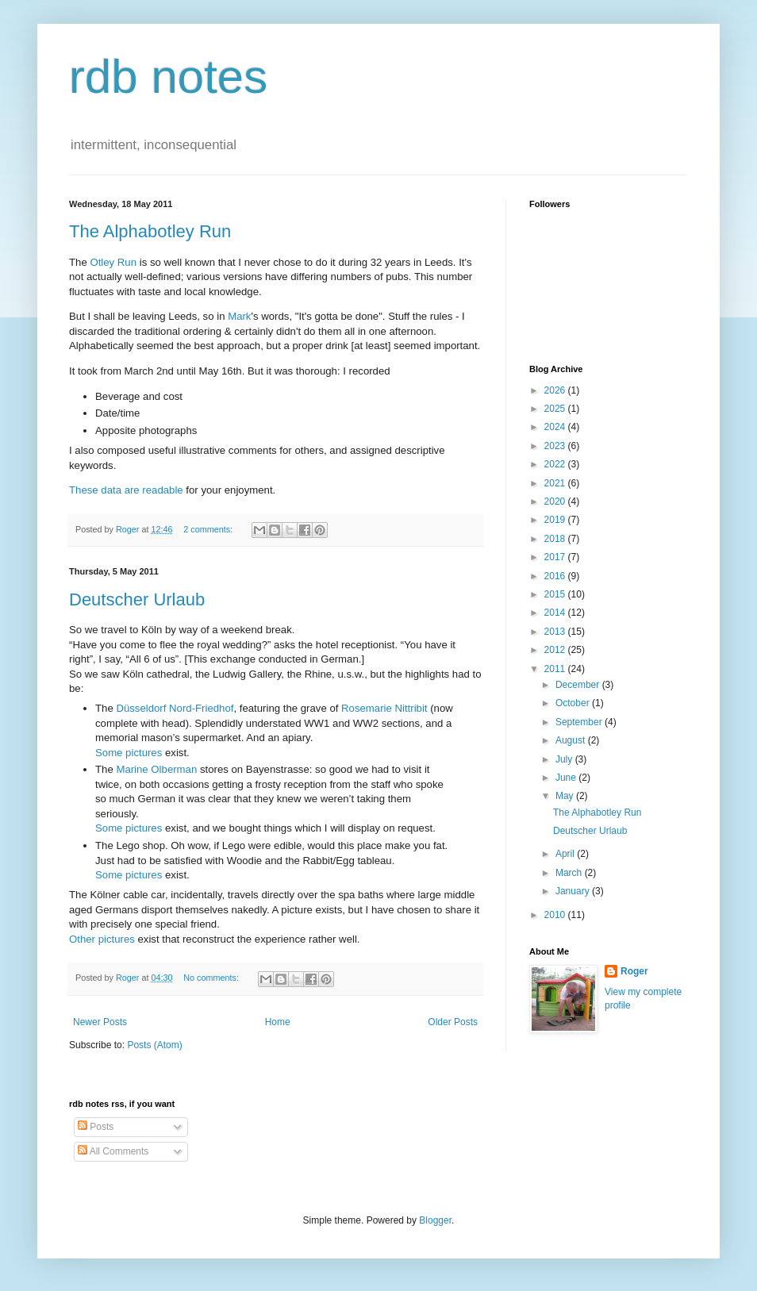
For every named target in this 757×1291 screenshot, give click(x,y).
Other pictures (102, 939)
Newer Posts (100, 1022)
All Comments (113, 1151)
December (578, 684)
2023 (556, 445)
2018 (556, 538)
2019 (556, 519)
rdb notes (168, 76)
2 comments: (209, 529)
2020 (556, 501)
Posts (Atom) (154, 1045)
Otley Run (113, 262)
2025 (556, 408)
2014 (556, 612)
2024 (556, 426)
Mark (239, 316)
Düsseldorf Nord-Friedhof (174, 708)
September (580, 722)
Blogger (435, 1220)
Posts (95, 1126)
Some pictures (128, 753)
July (565, 759)
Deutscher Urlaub (137, 599)
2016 (556, 576)
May (565, 795)
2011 (556, 668)
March (570, 872)
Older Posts (453, 1022)
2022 (556, 464)
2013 (556, 631)
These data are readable (126, 490)
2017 (556, 557)
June (566, 777)
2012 (556, 649)
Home (277, 1022)
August (571, 740)
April (566, 853)
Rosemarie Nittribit (384, 708)
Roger (634, 971)
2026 (556, 390)
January (573, 891)
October (573, 703)
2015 (556, 594)
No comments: (212, 977)
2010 (556, 914)
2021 (556, 483)
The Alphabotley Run (150, 231)
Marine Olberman (156, 769)
